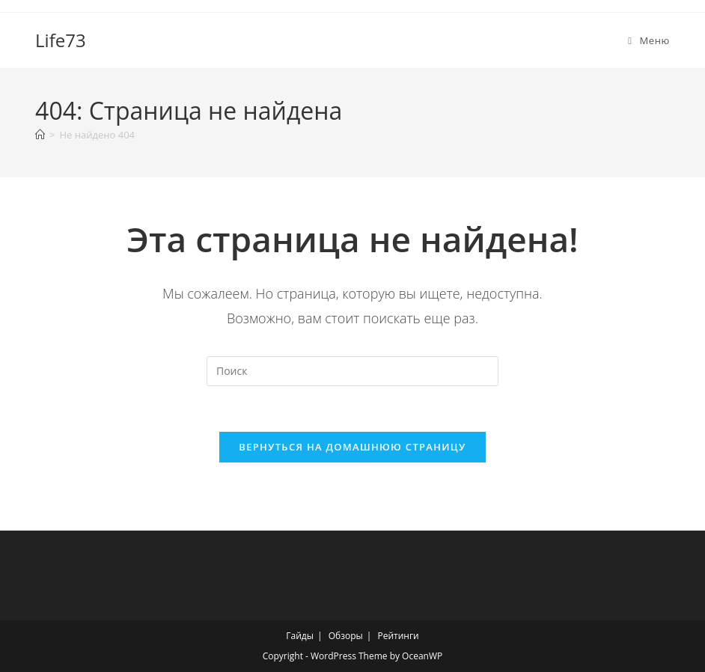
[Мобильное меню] (649, 40)
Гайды (300, 635)
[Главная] (40, 134)
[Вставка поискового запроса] (352, 371)
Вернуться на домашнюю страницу (352, 446)
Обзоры (346, 635)
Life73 (60, 40)
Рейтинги (397, 635)
